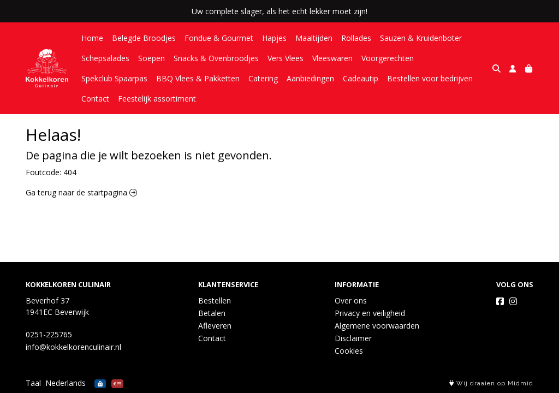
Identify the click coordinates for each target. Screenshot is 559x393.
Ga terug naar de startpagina (81, 192)
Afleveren (214, 325)
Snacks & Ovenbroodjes (216, 58)
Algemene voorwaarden (377, 325)
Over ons (351, 300)
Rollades (356, 38)
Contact (95, 98)
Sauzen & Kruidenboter (421, 38)
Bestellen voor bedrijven (430, 78)
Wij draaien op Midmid (491, 383)
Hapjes (274, 38)
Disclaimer (353, 338)
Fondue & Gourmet (219, 38)
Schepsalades (105, 58)
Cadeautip (360, 78)
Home (92, 38)
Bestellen (214, 300)
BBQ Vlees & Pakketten (198, 78)
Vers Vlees (285, 58)
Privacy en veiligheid (370, 313)
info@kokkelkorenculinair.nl (73, 347)
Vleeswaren (332, 58)
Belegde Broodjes (144, 38)
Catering (263, 78)
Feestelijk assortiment (157, 98)
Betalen (211, 313)
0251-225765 (49, 334)
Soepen (151, 58)
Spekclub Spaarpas (114, 78)
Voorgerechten (387, 58)
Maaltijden (313, 38)
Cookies (349, 351)
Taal (33, 383)
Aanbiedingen (310, 78)
